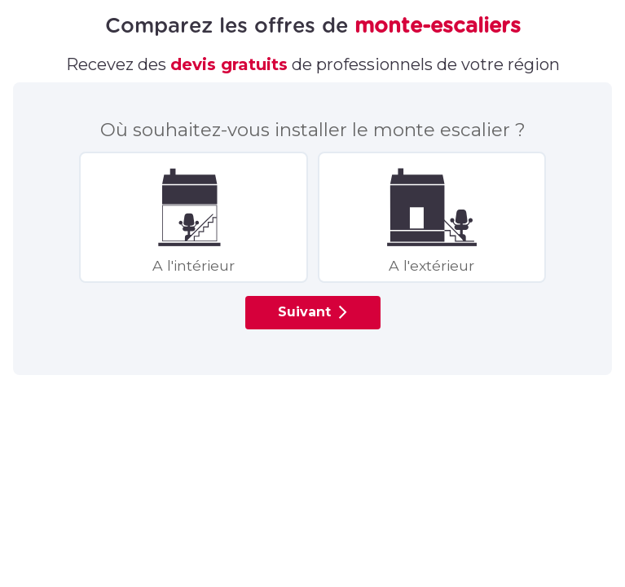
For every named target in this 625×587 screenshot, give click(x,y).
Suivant (314, 312)
